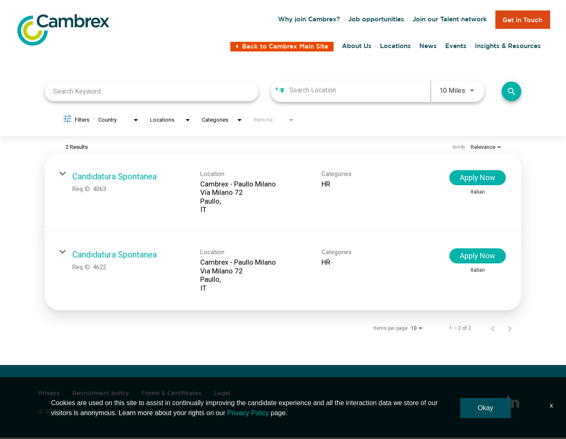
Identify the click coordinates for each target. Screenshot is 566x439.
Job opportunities (376, 19)
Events (456, 48)
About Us (357, 48)
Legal (222, 395)
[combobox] (151, 93)
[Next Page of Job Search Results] (509, 330)
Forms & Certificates (171, 395)
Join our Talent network (450, 19)
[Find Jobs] (511, 93)
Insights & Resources (508, 48)
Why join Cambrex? (309, 19)
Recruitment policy (100, 395)
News (428, 48)
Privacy (49, 395)
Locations (395, 48)
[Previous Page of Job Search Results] (492, 330)
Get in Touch (522, 19)
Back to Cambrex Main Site (282, 48)
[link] (283, 194)
